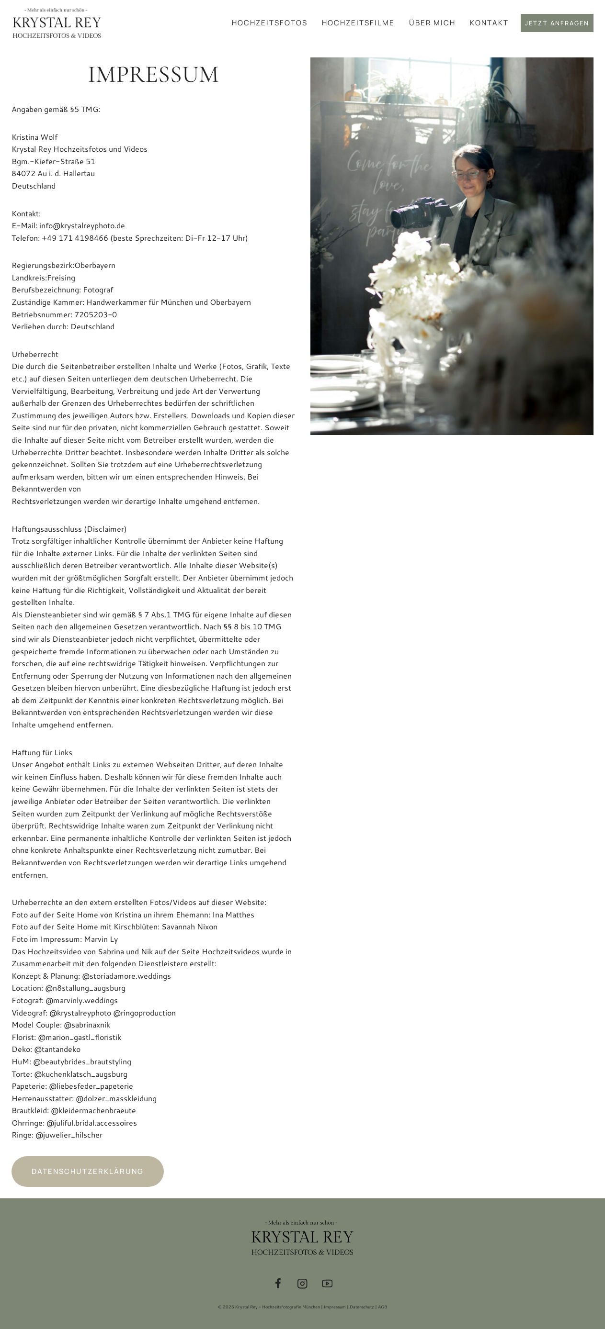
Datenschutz (362, 1307)
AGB (382, 1307)
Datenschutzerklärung (88, 1171)
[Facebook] (278, 1284)
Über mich (432, 23)
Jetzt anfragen (557, 23)
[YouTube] (327, 1284)
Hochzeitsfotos (270, 23)
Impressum (335, 1307)
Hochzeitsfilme (358, 23)
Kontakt (489, 23)
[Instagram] (302, 1284)
